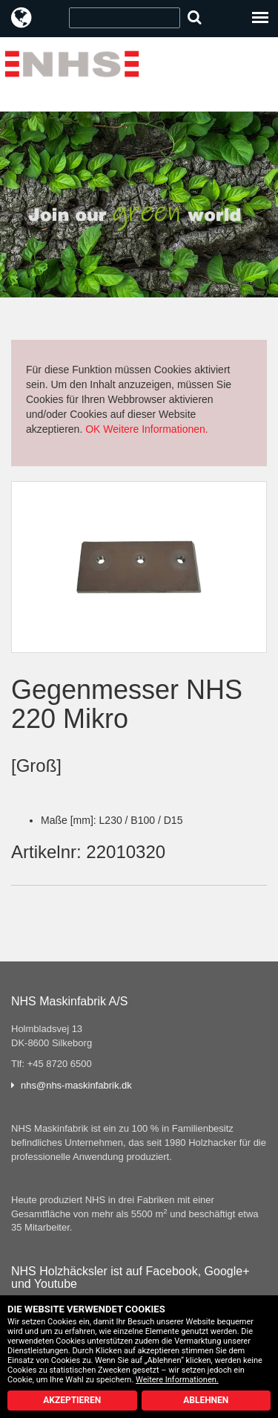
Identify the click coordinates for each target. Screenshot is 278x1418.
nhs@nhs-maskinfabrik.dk (76, 1085)
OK (92, 429)
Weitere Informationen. (155, 429)
